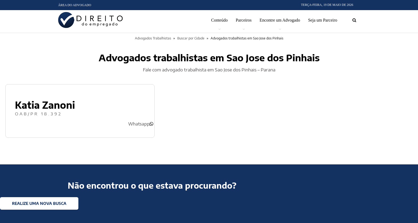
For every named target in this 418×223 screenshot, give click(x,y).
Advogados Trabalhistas (153, 38)
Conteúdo (219, 20)
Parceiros (244, 20)
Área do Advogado (74, 5)
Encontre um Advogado (280, 20)
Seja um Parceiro (322, 20)
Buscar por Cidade (190, 38)
